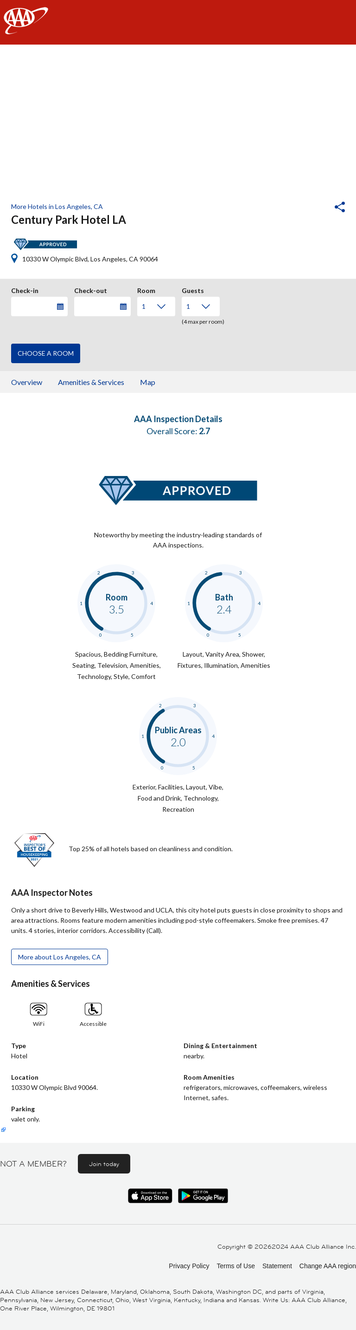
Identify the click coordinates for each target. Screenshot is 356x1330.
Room (146, 289)
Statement (277, 1266)
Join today (104, 1164)
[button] (315, 208)
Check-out (90, 289)
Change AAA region (327, 1266)
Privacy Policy (189, 1266)
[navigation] (178, 22)
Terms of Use (235, 1266)
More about (59, 957)
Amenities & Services (91, 382)
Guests (193, 289)
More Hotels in (57, 206)
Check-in (24, 289)
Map (147, 382)
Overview (26, 382)
